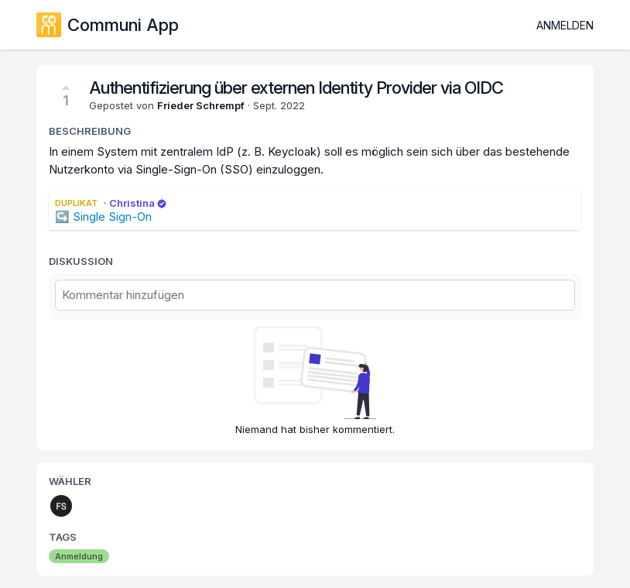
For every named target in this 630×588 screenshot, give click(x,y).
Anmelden (565, 25)
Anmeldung (79, 556)
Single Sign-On (112, 216)
